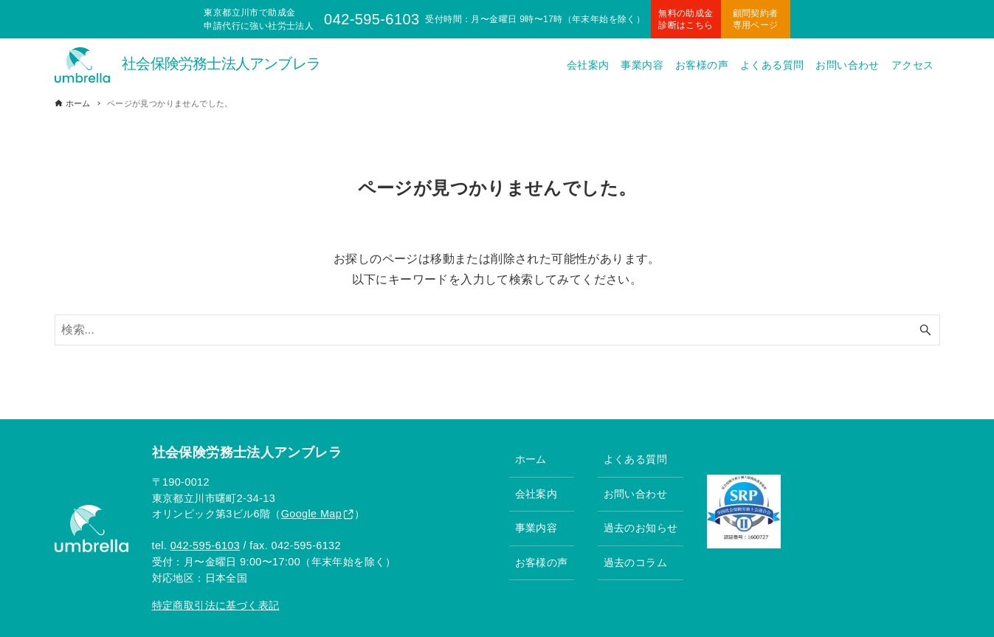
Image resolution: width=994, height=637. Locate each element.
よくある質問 (635, 459)
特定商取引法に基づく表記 (216, 605)
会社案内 (536, 494)
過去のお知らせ (641, 528)
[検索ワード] (497, 329)
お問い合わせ (635, 494)
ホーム (531, 459)
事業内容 (536, 528)
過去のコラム (635, 562)
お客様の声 (541, 562)
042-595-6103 (205, 545)
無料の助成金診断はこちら (685, 19)
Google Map (311, 514)
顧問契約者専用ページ (756, 19)
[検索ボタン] (925, 329)
